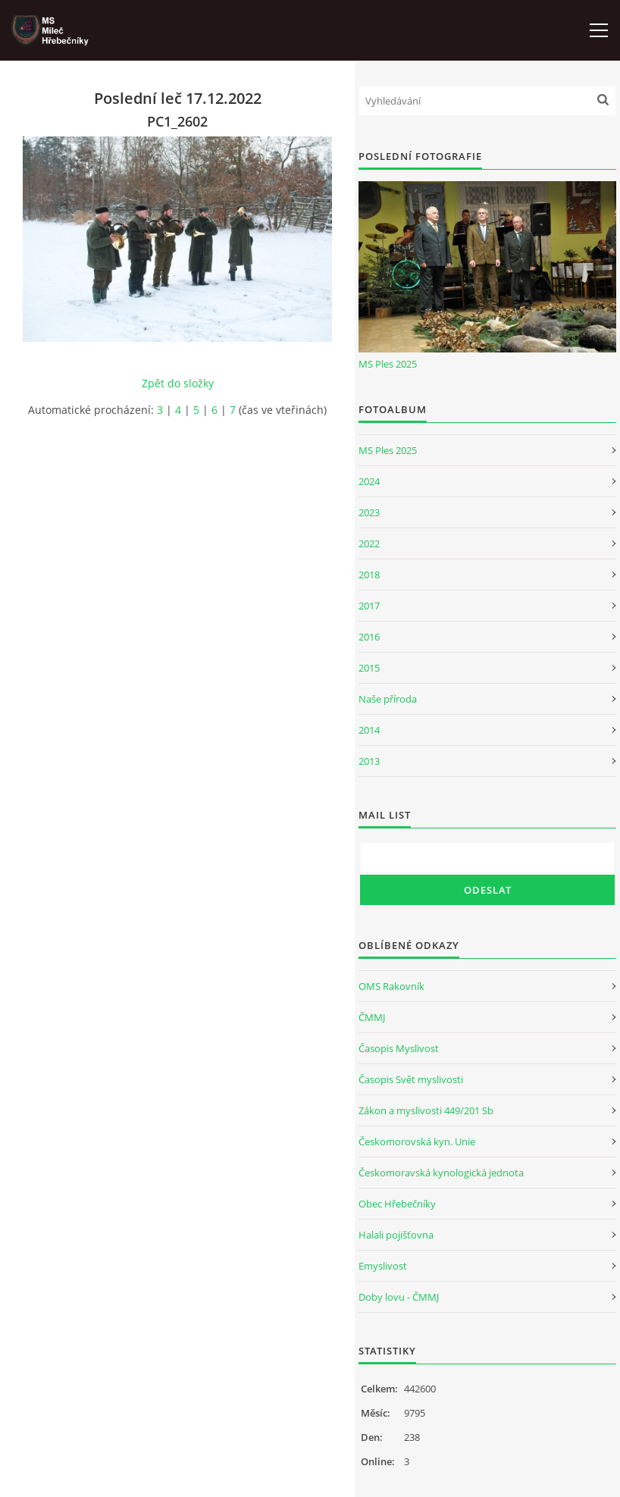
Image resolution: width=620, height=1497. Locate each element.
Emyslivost (383, 1266)
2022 (369, 543)
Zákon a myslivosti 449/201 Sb (426, 1110)
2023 (369, 512)
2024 (369, 481)
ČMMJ (372, 1017)
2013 (369, 761)
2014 (369, 730)
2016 (369, 637)
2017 (369, 605)
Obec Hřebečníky (397, 1203)
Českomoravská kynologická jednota (441, 1172)
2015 (369, 668)
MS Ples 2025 (388, 364)
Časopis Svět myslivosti (411, 1079)
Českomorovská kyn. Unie (417, 1141)
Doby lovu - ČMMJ (399, 1297)
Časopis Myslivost (399, 1048)
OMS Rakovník (391, 986)
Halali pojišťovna (396, 1235)
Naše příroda (388, 699)
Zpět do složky (178, 383)
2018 (369, 574)
